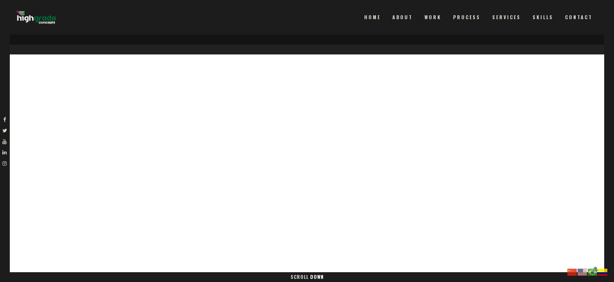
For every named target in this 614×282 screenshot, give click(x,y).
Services (506, 17)
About (402, 17)
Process (466, 17)
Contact (578, 17)
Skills (543, 17)
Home (372, 17)
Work (432, 17)
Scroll (307, 276)
